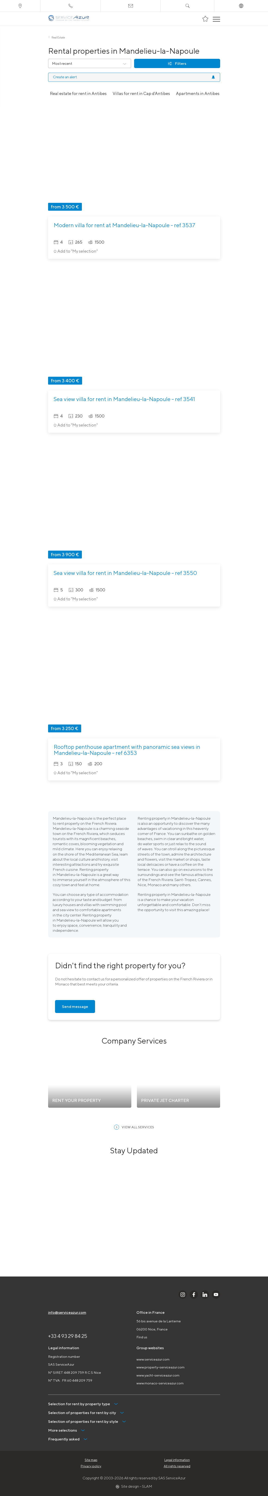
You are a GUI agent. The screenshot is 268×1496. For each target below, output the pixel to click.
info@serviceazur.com (67, 1312)
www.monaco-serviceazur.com (160, 1383)
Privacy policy (91, 1466)
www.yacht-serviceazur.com (157, 1375)
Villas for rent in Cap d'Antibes (141, 93)
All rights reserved (177, 1466)
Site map (91, 1460)
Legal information (177, 1460)
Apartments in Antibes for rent (205, 93)
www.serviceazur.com (152, 1359)
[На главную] (68, 18)
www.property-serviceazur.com (160, 1367)
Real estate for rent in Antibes (78, 93)
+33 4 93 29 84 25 (67, 1336)
